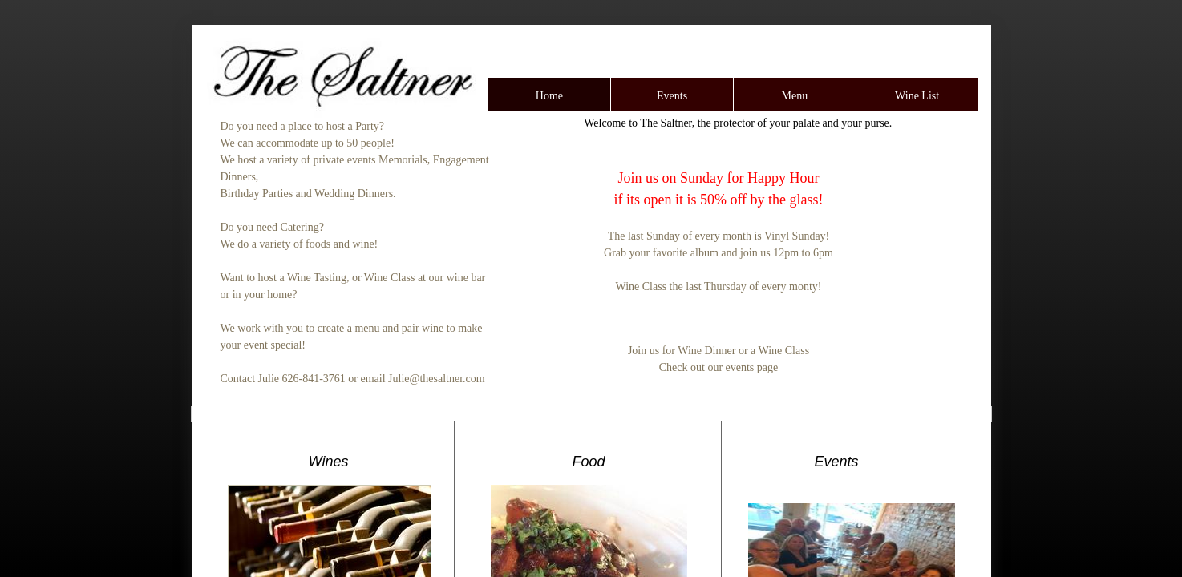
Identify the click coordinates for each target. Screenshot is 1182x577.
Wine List (917, 96)
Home (549, 96)
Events (672, 96)
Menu (795, 96)
